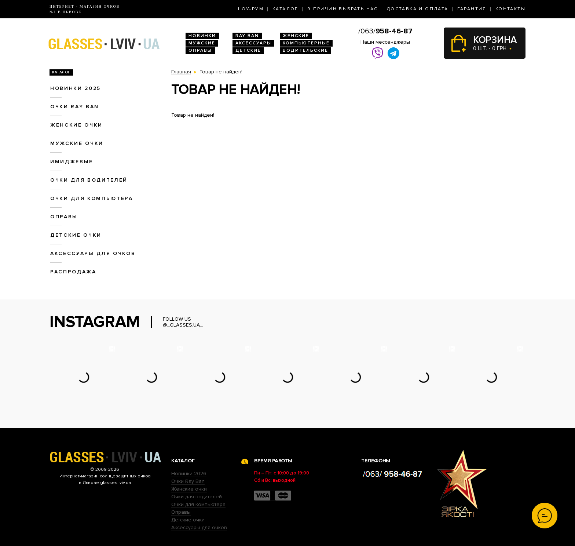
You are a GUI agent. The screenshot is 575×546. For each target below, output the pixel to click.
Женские (296, 36)
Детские (248, 50)
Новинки (202, 36)
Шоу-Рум (250, 9)
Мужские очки (76, 143)
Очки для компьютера (91, 198)
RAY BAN (247, 36)
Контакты (510, 9)
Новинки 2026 (188, 473)
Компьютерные (306, 43)
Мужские (201, 43)
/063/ (385, 31)
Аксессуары (253, 43)
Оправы (200, 50)
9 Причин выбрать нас (342, 9)
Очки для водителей (89, 180)
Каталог (285, 9)
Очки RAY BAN (74, 106)
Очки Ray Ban (188, 481)
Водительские (305, 50)
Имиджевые (71, 162)
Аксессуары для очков (92, 253)
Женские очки (76, 125)
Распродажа (73, 272)
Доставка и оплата (417, 9)
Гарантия (472, 9)
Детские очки (76, 235)
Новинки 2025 (75, 88)
